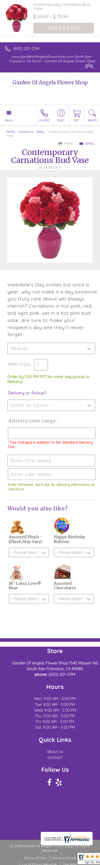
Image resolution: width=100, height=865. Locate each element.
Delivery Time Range (32, 421)
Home (10, 132)
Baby (40, 132)
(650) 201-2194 (26, 48)
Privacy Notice (64, 858)
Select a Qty (19, 364)
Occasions (26, 132)
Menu (9, 120)
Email (87, 143)
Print (66, 143)
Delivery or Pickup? (27, 392)
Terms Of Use (35, 858)
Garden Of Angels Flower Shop (50, 82)
